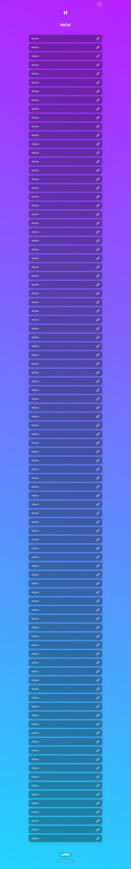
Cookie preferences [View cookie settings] (65, 861)
